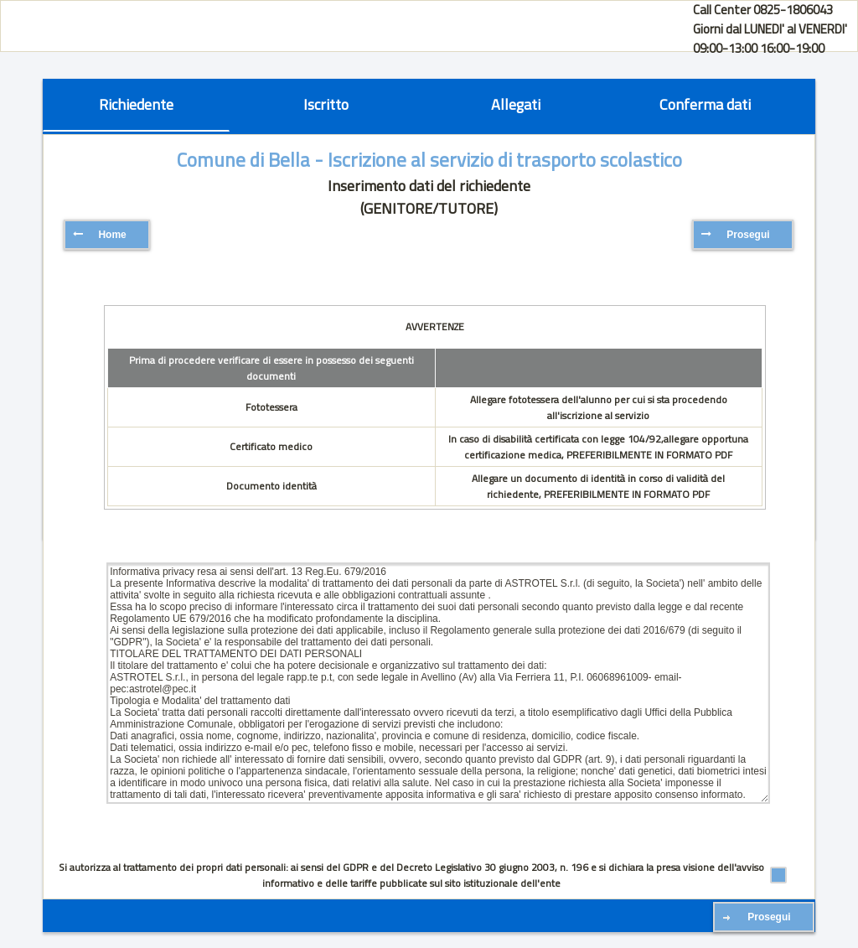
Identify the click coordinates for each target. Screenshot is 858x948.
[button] (107, 235)
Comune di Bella (243, 159)
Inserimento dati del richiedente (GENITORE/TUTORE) (429, 197)
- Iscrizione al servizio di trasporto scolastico (496, 159)
